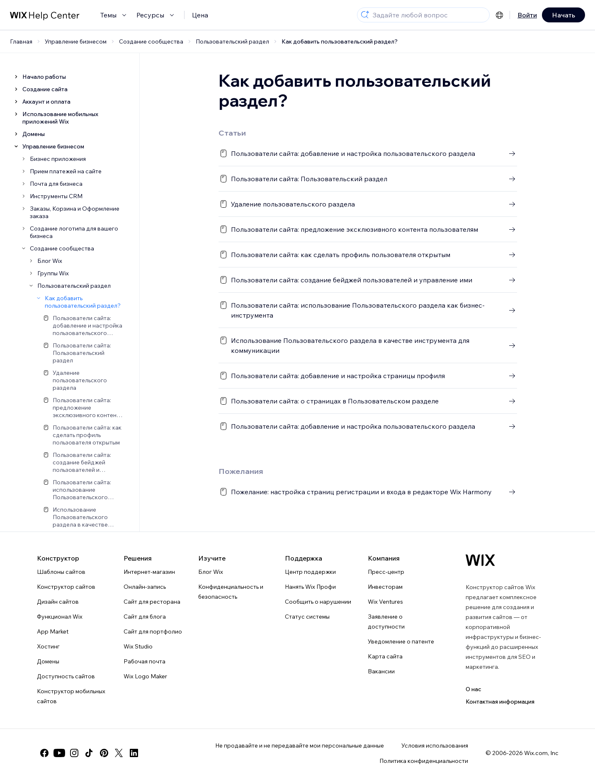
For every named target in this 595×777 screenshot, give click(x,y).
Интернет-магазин (149, 571)
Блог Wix (210, 571)
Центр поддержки (310, 571)
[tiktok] (89, 752)
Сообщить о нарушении (318, 601)
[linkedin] (133, 752)
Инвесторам (385, 586)
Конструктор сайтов (66, 586)
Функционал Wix (60, 616)
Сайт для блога (145, 616)
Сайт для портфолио (153, 631)
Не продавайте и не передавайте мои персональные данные (299, 745)
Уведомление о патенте (401, 641)
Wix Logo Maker (145, 676)
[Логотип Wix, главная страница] (480, 560)
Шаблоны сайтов (61, 571)
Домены (48, 661)
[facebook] (44, 752)
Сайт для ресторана (152, 601)
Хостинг (48, 646)
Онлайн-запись (145, 586)
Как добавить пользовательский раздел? (340, 41)
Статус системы (307, 616)
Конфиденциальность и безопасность (230, 591)
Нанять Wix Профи (310, 586)
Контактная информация (500, 701)
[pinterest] (104, 752)
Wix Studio (138, 646)
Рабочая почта (144, 661)
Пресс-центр (386, 571)
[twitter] (119, 752)
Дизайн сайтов (58, 601)
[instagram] (74, 752)
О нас (473, 689)
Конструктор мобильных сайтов (71, 696)
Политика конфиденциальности (423, 761)
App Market (52, 631)
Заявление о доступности (386, 621)
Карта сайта (385, 656)
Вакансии (381, 671)
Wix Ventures (385, 601)
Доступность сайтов (66, 676)
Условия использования (434, 745)
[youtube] (59, 752)
